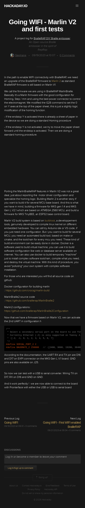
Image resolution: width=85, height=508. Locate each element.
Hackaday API (50, 489)
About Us (13, 485)
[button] (77, 6)
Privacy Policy (34, 489)
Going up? (41, 477)
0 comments (31, 426)
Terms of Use (70, 485)
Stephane (18, 55)
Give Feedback (53, 485)
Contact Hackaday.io (31, 485)
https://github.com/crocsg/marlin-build (27, 290)
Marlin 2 (56, 81)
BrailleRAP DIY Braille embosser (52, 38)
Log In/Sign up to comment (20, 468)
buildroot (50, 220)
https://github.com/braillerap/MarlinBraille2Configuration (36, 311)
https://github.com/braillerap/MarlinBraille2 (30, 300)
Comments (67, 55)
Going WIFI (11, 422)
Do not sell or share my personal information (42, 493)
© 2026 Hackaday (42, 499)
